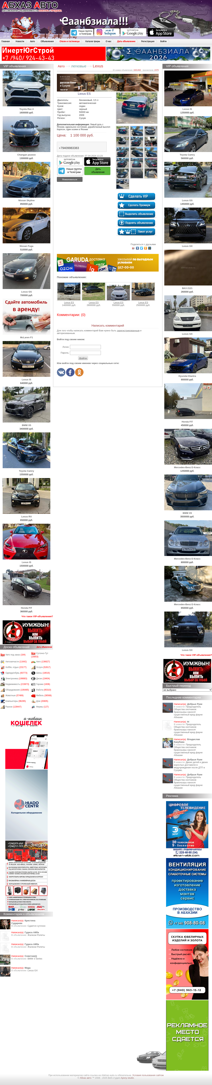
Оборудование (17, 690)
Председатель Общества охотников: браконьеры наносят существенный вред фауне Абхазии (188, 712)
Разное (13, 707)
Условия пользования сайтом (148, 1075)
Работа (43, 690)
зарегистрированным (128, 330)
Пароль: (65, 352)
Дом (42, 701)
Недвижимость (17, 684)
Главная (5, 41)
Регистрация (147, 41)
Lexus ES (69, 293)
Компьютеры (15, 701)
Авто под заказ (15, 655)
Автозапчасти (16, 661)
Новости (20, 41)
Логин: (65, 347)
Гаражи (43, 684)
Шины (43, 673)
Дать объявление (126, 41)
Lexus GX (33, 970)
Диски (43, 678)
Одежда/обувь (16, 673)
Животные (14, 695)
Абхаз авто (86, 1078)
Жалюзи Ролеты (36, 935)
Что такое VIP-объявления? (37, 616)
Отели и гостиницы (70, 41)
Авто (32, 41)
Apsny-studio (127, 1078)
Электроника (16, 678)
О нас (108, 41)
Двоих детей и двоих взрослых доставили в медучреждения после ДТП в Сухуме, (191, 766)
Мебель (44, 695)
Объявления (47, 41)
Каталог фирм (92, 41)
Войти (163, 41)
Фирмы (42, 707)
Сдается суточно (36, 926)
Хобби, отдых (16, 667)
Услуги (43, 667)
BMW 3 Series (35, 958)
